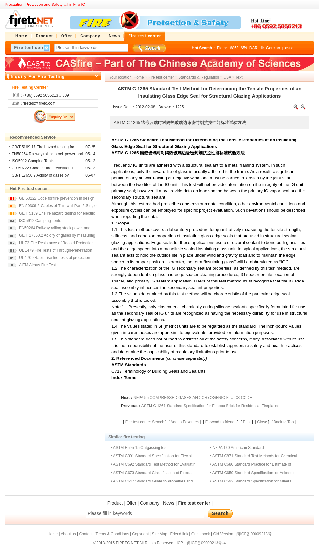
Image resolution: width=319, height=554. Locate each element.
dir (262, 48)
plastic (287, 48)
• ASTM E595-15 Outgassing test (139, 447)
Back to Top (284, 422)
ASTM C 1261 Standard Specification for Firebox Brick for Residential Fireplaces (210, 406)
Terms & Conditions (112, 534)
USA (227, 77)
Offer (131, 503)
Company (150, 503)
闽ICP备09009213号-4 (206, 543)
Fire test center (161, 77)
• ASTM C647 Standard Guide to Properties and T (153, 481)
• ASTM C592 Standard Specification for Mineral (251, 481)
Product (115, 503)
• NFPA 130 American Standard (237, 447)
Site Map (159, 534)
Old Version (223, 534)
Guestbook (200, 534)
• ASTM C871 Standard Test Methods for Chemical (253, 456)
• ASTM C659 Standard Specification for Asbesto (252, 473)
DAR (253, 48)
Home (139, 77)
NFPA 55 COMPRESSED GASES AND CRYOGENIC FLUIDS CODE (192, 398)
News (168, 503)
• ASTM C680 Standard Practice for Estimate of (250, 464)
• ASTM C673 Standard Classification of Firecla (151, 473)
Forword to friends (221, 422)
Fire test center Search (144, 422)
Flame (222, 48)
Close (262, 422)
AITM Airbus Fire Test (37, 265)
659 (244, 48)
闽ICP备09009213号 (253, 534)
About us (68, 534)
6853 (234, 48)
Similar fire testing (126, 437)
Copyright (140, 534)
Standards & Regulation (198, 77)
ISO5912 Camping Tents (33, 161)
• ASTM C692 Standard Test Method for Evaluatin (153, 464)
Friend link (179, 534)
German (273, 48)
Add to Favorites (184, 422)
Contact (85, 534)
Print (247, 422)
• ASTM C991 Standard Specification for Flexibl (151, 456)
